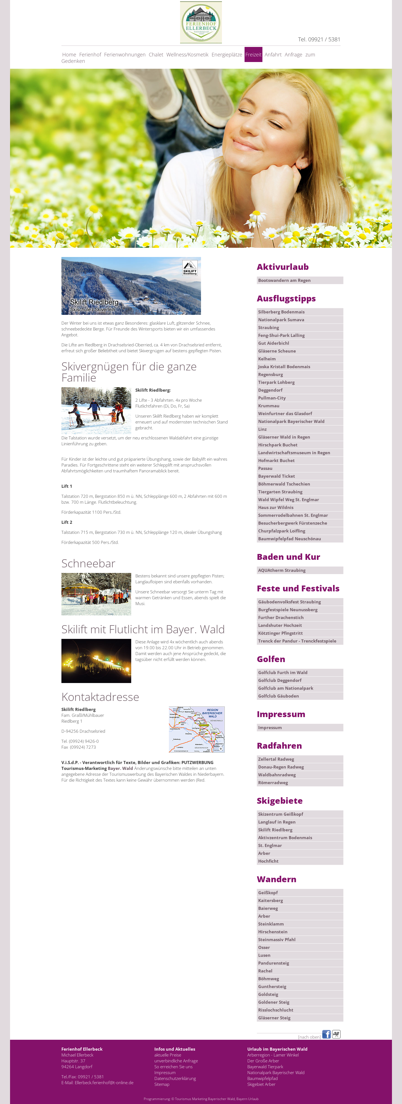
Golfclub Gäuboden (278, 696)
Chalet (156, 54)
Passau (265, 468)
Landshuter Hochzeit (280, 625)
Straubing (268, 327)
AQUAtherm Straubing (281, 570)
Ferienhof (90, 54)
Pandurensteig (273, 963)
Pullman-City (272, 398)
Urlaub (253, 1098)
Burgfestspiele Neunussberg (287, 609)
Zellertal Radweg (276, 759)
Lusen (264, 955)
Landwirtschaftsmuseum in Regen (294, 452)
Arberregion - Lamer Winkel (273, 1055)
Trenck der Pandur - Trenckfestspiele (297, 641)
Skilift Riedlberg (275, 829)
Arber (264, 853)
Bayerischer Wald (221, 1098)
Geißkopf (268, 892)
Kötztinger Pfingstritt (280, 633)
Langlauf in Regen (277, 822)
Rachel (265, 971)
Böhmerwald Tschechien (284, 484)
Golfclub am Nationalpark (285, 688)
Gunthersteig (272, 986)
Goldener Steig (273, 1002)
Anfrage (293, 54)
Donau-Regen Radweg (281, 767)
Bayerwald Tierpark (265, 1066)
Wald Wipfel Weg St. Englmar (288, 499)
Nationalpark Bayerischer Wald (291, 421)
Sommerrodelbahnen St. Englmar (293, 515)
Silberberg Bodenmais (281, 312)
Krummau (268, 405)
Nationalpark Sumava (281, 319)
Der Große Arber (263, 1060)
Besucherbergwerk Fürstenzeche (292, 523)
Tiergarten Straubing (280, 491)
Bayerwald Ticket (276, 476)
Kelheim (267, 358)
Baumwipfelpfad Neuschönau (289, 538)
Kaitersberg (270, 900)
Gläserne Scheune (277, 351)
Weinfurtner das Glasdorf (285, 413)
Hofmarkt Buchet (276, 460)
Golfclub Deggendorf (280, 680)
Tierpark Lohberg (276, 382)
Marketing (199, 1098)
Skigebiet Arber (261, 1084)
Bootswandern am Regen (284, 280)
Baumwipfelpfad (262, 1078)
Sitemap (161, 1084)
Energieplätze (227, 54)
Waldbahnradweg (277, 774)
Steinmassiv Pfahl (277, 939)
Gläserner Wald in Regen (284, 437)
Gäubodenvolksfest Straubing (289, 602)
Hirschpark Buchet (278, 445)
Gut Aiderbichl (273, 343)
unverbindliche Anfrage (176, 1060)
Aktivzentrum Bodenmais (285, 837)
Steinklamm (271, 924)
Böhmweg (268, 978)
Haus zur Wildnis (275, 507)
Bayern (241, 1098)
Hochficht (268, 861)
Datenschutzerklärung (175, 1078)
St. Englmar (270, 845)
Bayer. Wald (120, 768)
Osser (264, 947)
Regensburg (270, 374)
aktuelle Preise (167, 1055)
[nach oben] (309, 1037)
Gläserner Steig (274, 1017)
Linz (262, 429)
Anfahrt (273, 54)
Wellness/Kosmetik (187, 54)
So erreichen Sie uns (173, 1066)
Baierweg (268, 908)
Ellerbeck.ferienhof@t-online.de (104, 1082)
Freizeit (253, 54)
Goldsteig (268, 994)
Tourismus (183, 1098)
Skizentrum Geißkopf (280, 814)
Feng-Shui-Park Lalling (281, 335)
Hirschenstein (273, 931)
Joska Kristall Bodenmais (284, 366)
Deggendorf (270, 390)
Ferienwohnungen (125, 54)
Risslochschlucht (275, 1010)
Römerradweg (273, 782)
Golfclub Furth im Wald (283, 672)
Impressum (270, 727)
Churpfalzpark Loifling (281, 531)
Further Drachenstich (281, 617)
